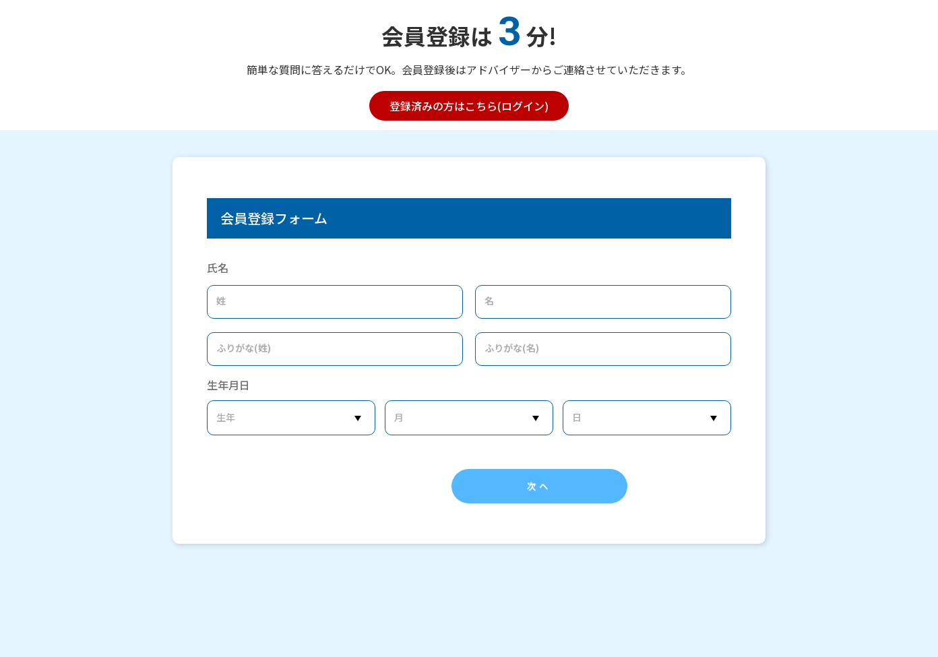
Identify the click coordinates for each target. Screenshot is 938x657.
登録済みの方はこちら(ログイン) (469, 106)
